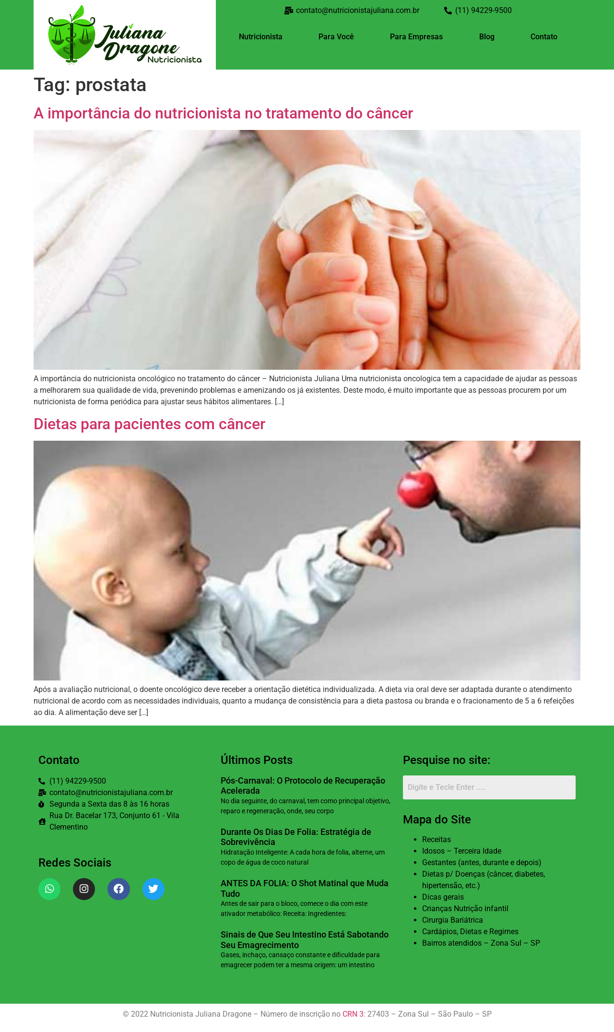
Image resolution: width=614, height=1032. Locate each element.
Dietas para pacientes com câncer (149, 424)
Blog (487, 36)
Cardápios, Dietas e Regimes (470, 931)
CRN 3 (353, 1014)
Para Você (336, 36)
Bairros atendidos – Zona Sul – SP (481, 943)
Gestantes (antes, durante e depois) (482, 862)
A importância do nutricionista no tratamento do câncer (223, 113)
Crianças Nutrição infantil (465, 908)
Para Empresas (416, 36)
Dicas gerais (443, 897)
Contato (544, 36)
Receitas (436, 839)
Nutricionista (261, 36)
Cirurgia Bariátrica (452, 920)
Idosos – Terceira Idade (461, 851)
